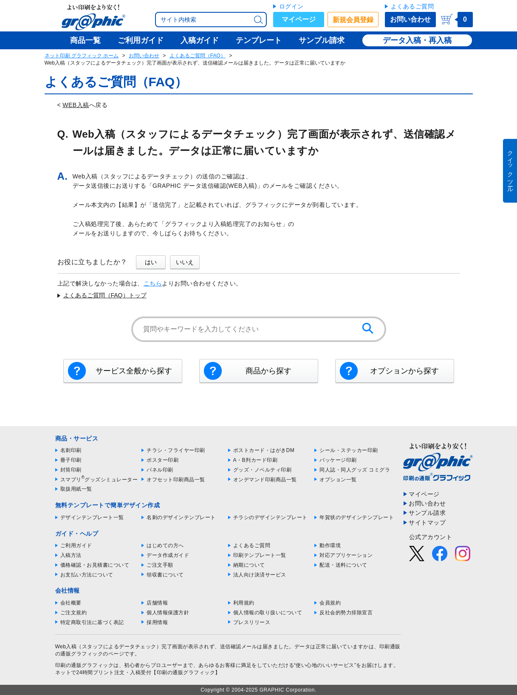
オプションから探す (404, 371)
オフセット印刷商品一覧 (176, 480)
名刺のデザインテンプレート (181, 517)
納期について (249, 565)
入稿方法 (71, 555)
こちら (153, 283)
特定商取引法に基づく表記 (92, 622)
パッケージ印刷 (338, 460)
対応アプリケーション (346, 555)
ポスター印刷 (162, 460)
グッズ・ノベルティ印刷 (262, 470)
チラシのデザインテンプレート (270, 517)
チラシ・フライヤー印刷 (176, 450)
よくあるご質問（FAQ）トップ (105, 295)
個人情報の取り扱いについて (267, 613)
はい (151, 262)
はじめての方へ (165, 545)
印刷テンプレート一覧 (259, 555)
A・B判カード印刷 (255, 460)
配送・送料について (343, 565)
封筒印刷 (71, 470)
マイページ (299, 19)
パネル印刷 (160, 470)
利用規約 (243, 603)
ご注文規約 (73, 613)
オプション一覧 (338, 480)
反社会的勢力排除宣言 (346, 613)
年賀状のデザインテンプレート (356, 517)
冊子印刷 (71, 460)
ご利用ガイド (76, 545)
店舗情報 (157, 603)
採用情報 (157, 622)
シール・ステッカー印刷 (348, 450)
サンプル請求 (427, 512)
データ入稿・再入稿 (417, 40)
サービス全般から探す (134, 371)
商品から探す (268, 371)
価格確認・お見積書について (95, 565)
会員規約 (330, 603)
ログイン (291, 6)
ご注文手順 (160, 565)
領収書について (165, 575)
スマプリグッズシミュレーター (99, 480)
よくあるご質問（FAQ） (198, 56)
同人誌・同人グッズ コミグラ (354, 470)
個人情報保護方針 (168, 613)
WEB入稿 (75, 105)
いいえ (185, 262)
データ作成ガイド (168, 555)
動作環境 (330, 545)
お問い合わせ (410, 19)
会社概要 (71, 603)
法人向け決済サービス (259, 575)
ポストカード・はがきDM (264, 450)
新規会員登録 (353, 19)
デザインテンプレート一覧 (92, 517)
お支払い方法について (86, 575)
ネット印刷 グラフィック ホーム (82, 56)
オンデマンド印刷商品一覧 (265, 480)
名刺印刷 (71, 450)
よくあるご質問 (412, 6)
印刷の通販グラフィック (84, 665)
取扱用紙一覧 (76, 489)
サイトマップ (427, 522)
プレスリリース (252, 622)
